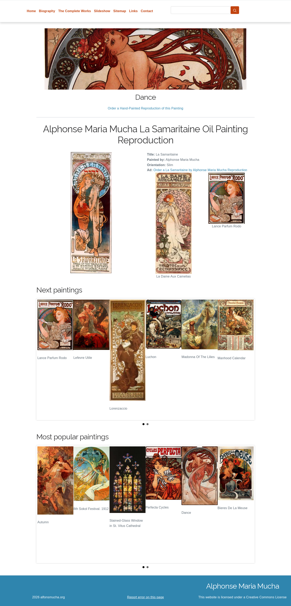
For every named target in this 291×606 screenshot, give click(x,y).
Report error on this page (145, 597)
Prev (42, 359)
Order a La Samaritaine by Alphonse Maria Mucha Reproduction (200, 170)
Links (133, 11)
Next (248, 359)
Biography (47, 11)
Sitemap (119, 11)
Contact (147, 11)
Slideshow (102, 11)
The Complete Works (74, 11)
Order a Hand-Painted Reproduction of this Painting (145, 108)
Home (31, 11)
